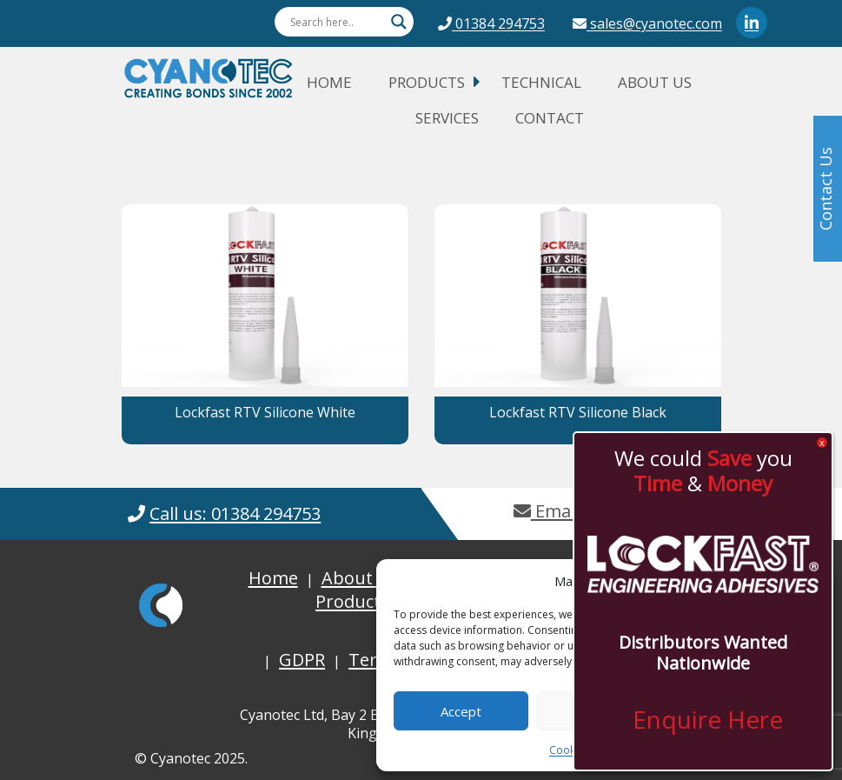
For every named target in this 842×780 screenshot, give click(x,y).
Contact (549, 118)
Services (447, 118)
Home (329, 82)
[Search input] (336, 22)
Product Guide (374, 601)
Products (426, 82)
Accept (461, 711)
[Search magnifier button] (399, 22)
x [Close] (822, 442)
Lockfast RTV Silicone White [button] (265, 412)
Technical (541, 82)
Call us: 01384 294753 (235, 513)
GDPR (302, 659)
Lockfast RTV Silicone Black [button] (577, 412)
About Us (655, 82)
